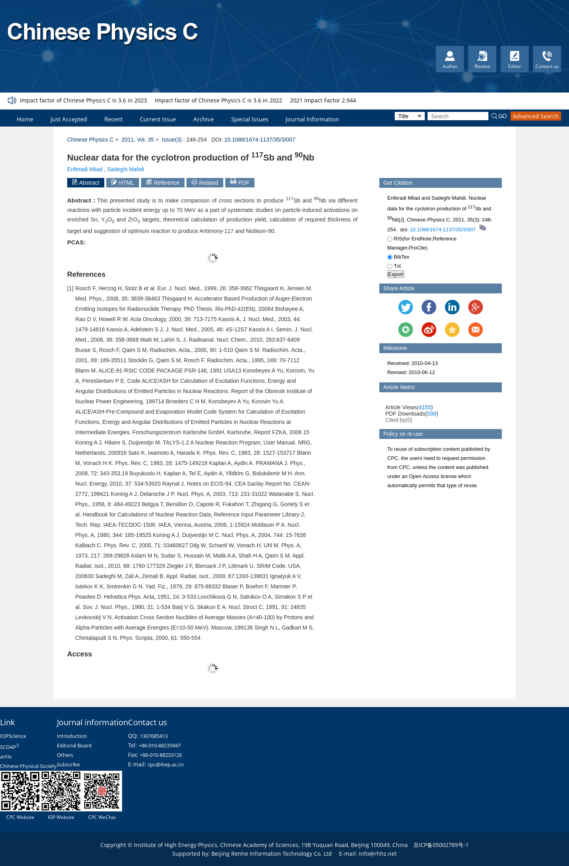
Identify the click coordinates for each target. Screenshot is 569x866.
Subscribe (68, 764)
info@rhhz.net (378, 853)
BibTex (398, 257)
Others (65, 754)
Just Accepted (69, 119)
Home (25, 119)
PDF (239, 182)
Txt (394, 266)
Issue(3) (172, 139)
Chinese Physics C (90, 139)
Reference (162, 182)
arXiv (6, 756)
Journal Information (312, 119)
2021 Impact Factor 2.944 (323, 100)
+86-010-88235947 (160, 745)
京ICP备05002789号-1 (441, 845)
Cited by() (399, 420)
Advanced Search (536, 116)
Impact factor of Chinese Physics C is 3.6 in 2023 (83, 100)
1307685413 (154, 735)
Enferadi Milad (85, 169)
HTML (122, 182)
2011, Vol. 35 (138, 139)
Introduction (72, 735)
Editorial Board (74, 745)
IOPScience (13, 735)
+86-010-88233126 (161, 754)
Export (395, 274)
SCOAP (9, 747)
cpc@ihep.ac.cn (166, 764)
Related (205, 182)
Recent (113, 119)
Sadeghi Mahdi (125, 169)
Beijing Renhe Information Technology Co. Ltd (271, 853)
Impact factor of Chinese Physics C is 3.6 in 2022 (218, 100)
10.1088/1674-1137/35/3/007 (260, 139)
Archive (203, 119)
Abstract (85, 182)
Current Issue (158, 119)
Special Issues (249, 119)
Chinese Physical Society (28, 766)
